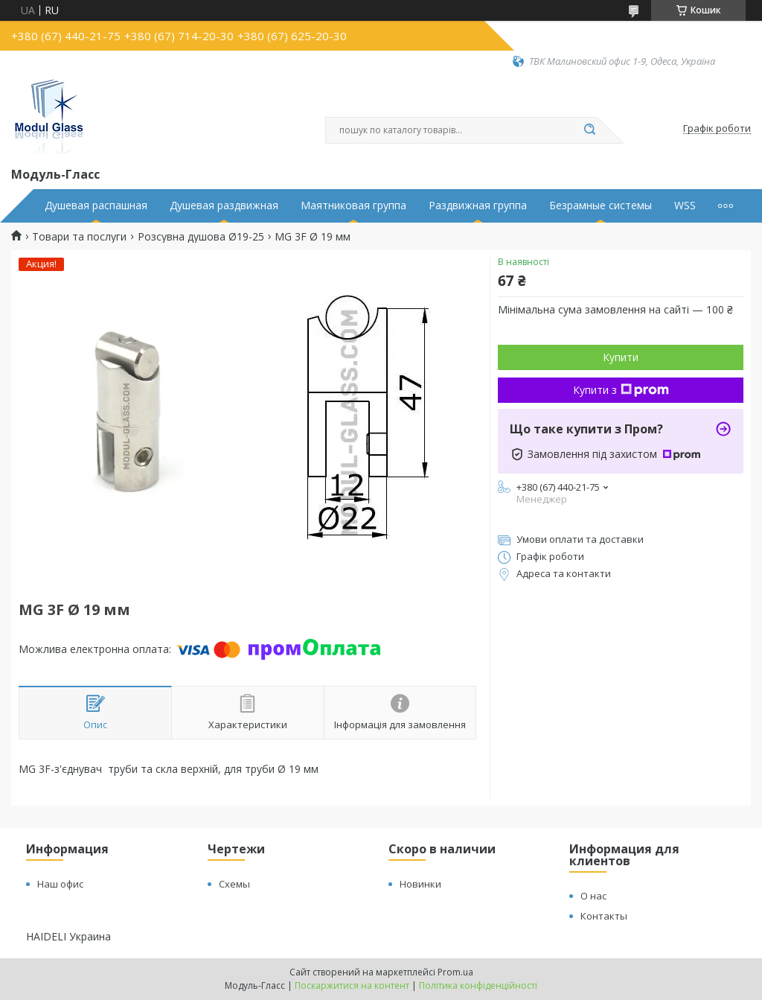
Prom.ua (455, 972)
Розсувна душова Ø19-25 (201, 236)
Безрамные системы (600, 205)
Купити (620, 357)
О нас (593, 895)
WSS (685, 205)
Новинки (420, 884)
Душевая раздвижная (224, 205)
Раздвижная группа (478, 205)
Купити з (621, 390)
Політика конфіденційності (478, 985)
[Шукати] (589, 130)
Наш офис (60, 884)
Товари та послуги (79, 236)
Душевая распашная (96, 205)
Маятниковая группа (353, 205)
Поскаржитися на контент (352, 985)
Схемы (234, 884)
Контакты (603, 916)
